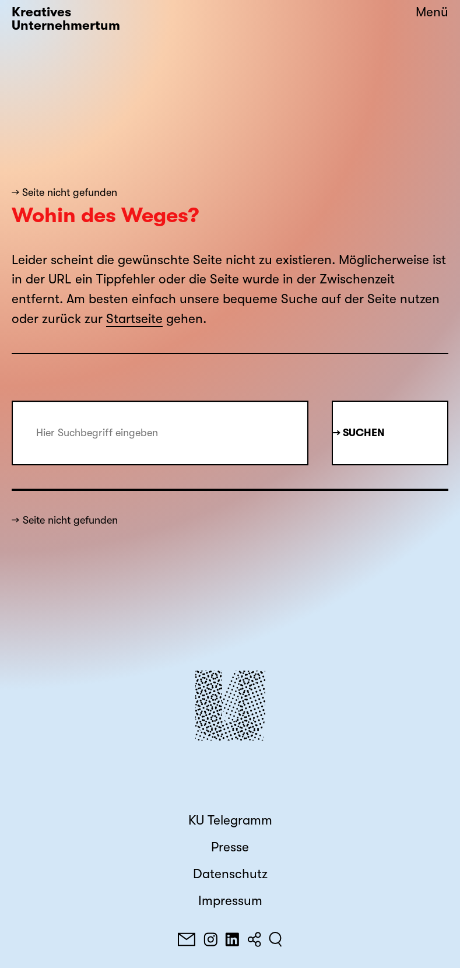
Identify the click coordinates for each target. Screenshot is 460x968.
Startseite (134, 319)
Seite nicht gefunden (70, 520)
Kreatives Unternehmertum (66, 19)
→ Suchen (359, 433)
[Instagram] (210, 939)
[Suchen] (275, 939)
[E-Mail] (186, 939)
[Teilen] (254, 939)
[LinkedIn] (232, 939)
